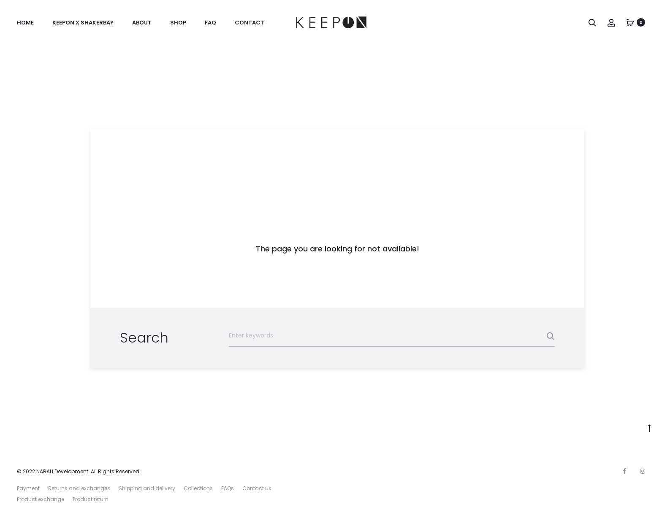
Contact (249, 23)
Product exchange (40, 499)
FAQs (227, 488)
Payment (28, 488)
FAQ (210, 23)
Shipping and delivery (147, 488)
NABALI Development (62, 471)
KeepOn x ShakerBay (83, 23)
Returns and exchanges (79, 488)
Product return (91, 499)
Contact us (256, 488)
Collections (198, 488)
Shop (178, 23)
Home (25, 23)
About (142, 23)
